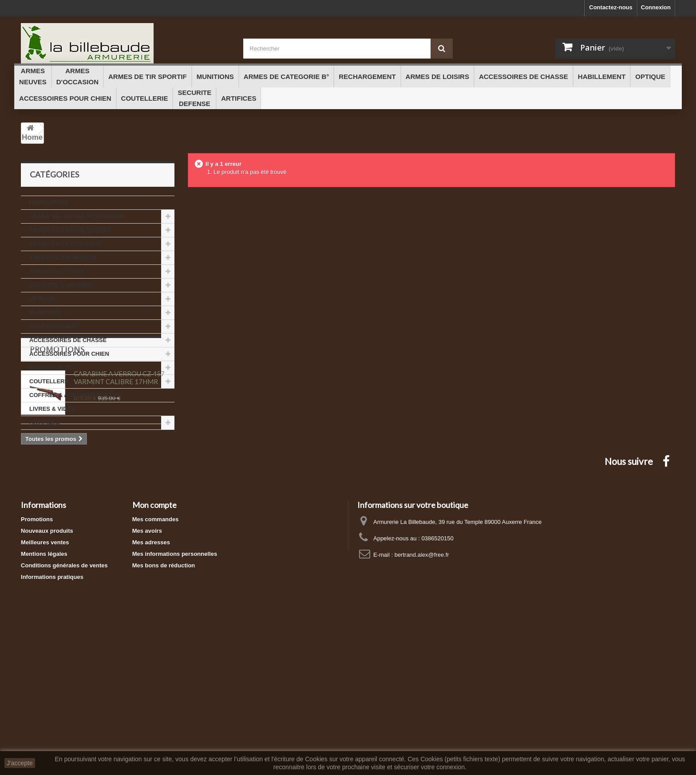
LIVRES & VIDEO (52, 408)
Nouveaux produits (47, 672)
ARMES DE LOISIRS (56, 271)
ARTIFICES (44, 422)
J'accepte (20, 763)
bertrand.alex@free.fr (422, 696)
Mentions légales (44, 695)
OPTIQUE (42, 298)
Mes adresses (151, 684)
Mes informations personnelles (174, 695)
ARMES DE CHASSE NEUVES (70, 230)
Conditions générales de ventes (64, 707)
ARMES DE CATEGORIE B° (66, 243)
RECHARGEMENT (54, 326)
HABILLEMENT (50, 367)
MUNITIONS (45, 312)
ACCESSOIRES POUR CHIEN (69, 353)
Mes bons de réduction (163, 707)
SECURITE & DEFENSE (61, 285)
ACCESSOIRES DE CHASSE (68, 340)
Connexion (656, 7)
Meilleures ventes (45, 684)
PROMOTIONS (49, 202)
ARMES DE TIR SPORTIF (63, 257)
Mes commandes (155, 661)
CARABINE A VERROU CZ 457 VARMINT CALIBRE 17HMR (119, 485)
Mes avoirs (147, 672)
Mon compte (154, 647)
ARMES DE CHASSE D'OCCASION (76, 216)
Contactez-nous (611, 7)
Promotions (57, 456)
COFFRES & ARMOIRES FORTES (74, 395)
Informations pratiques (52, 719)
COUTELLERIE (49, 381)
